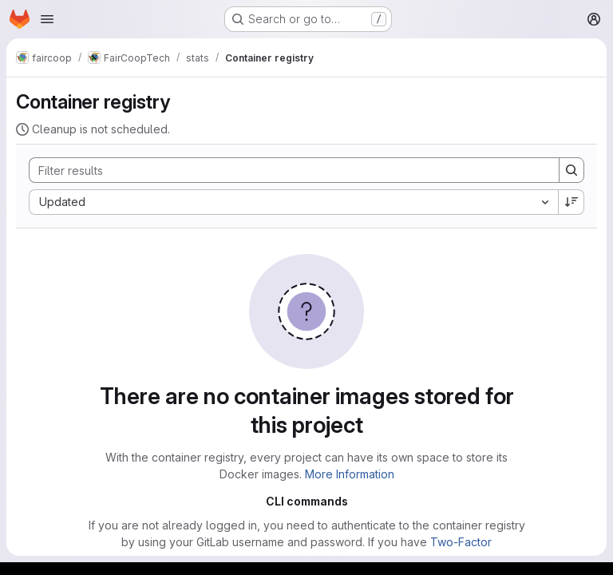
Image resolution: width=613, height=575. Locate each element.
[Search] (286, 170)
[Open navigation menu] (47, 19)
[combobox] (293, 202)
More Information (349, 474)
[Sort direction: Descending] (571, 202)
